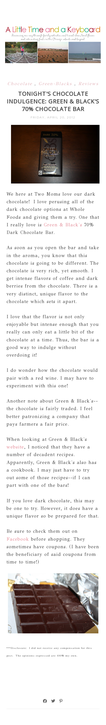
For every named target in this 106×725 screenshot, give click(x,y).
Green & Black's (63, 224)
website (15, 447)
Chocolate (20, 83)
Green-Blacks (56, 83)
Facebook (18, 539)
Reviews (88, 83)
